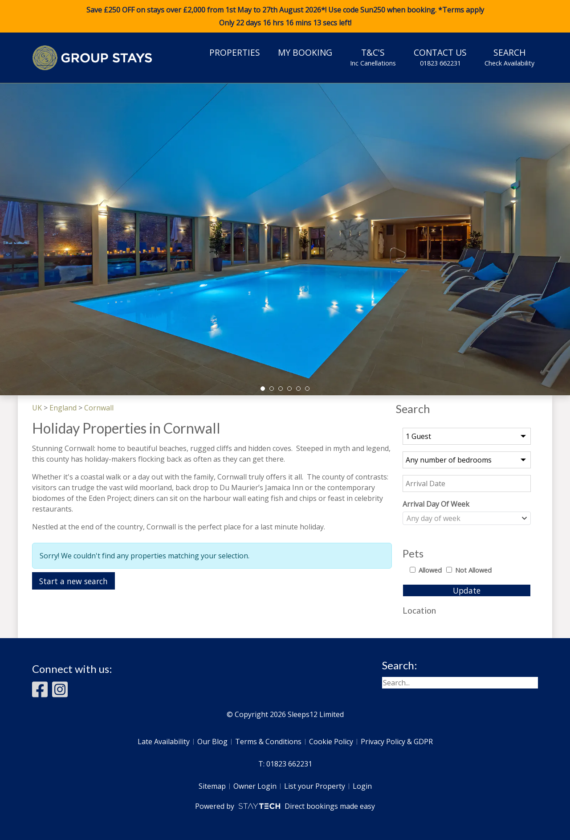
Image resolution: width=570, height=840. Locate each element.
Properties (234, 52)
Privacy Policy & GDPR (397, 741)
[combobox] (467, 518)
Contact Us (440, 57)
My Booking (305, 52)
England (63, 408)
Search (509, 57)
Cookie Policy (331, 741)
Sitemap (212, 786)
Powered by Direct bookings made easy (285, 806)
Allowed (430, 570)
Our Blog (212, 741)
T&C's (373, 57)
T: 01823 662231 (285, 764)
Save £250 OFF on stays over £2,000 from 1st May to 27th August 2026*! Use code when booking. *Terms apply (285, 16)
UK (37, 408)
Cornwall (99, 408)
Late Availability (164, 741)
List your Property (314, 786)
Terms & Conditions (268, 741)
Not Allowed (473, 570)
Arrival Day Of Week (436, 504)
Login (362, 786)
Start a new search (73, 581)
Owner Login (255, 786)
